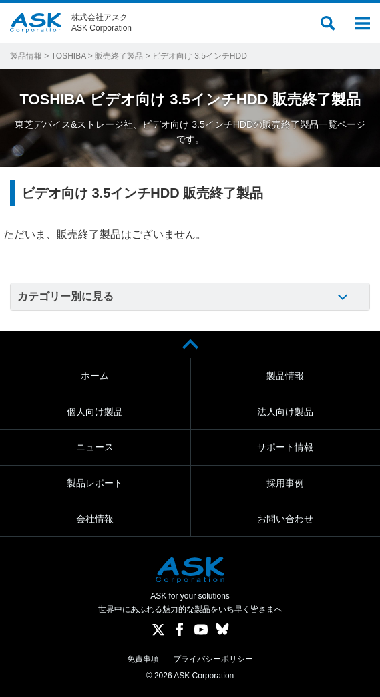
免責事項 (143, 659)
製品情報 (26, 56)
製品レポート (95, 483)
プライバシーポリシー (213, 659)
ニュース (95, 447)
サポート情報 (285, 447)
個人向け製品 (95, 411)
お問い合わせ (285, 518)
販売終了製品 (119, 56)
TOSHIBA (68, 56)
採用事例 (285, 483)
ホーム (95, 375)
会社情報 (95, 518)
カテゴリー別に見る (65, 296)
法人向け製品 (285, 411)
